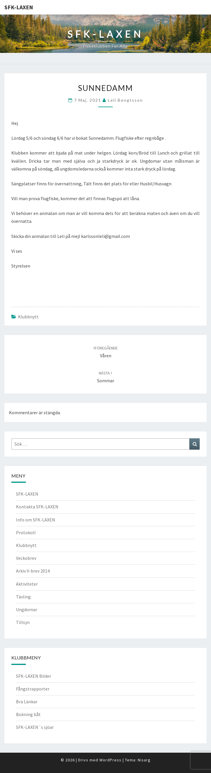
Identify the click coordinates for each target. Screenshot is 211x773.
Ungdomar (26, 609)
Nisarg (144, 760)
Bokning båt (28, 714)
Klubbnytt (28, 317)
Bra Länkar (26, 701)
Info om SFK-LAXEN (35, 520)
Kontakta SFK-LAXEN (37, 507)
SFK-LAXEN (18, 7)
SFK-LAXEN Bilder (33, 676)
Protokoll (26, 532)
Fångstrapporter (32, 689)
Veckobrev (26, 558)
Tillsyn (23, 622)
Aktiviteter (27, 584)
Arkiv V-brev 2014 (33, 571)
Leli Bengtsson (125, 100)
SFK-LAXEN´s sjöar (35, 727)
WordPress (110, 760)
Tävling (23, 597)
